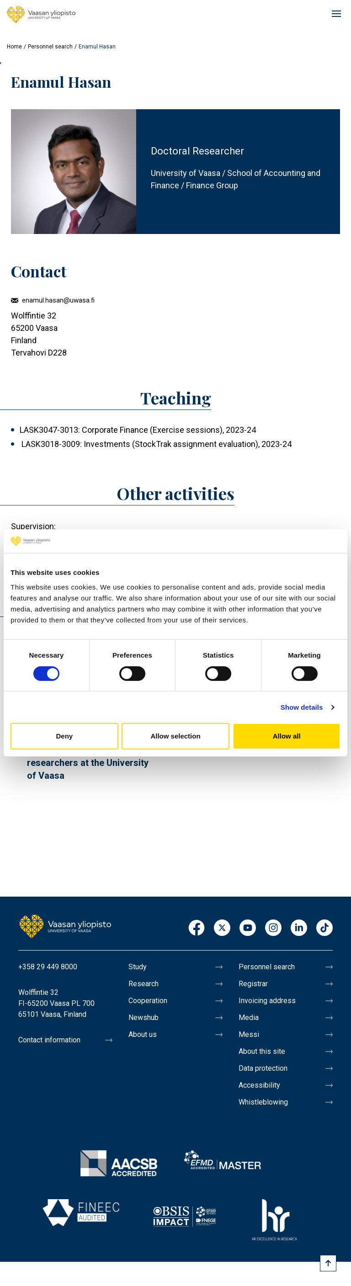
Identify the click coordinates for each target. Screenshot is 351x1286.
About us (142, 1034)
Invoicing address (267, 1000)
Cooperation (147, 1000)
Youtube (247, 928)
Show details (302, 707)
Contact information (49, 1040)
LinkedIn (299, 928)
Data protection (263, 1068)
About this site (262, 1051)
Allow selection (175, 736)
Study (137, 966)
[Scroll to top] (328, 1263)
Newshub (143, 1017)
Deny (64, 736)
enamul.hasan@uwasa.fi (58, 300)
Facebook (196, 928)
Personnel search (50, 46)
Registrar (253, 983)
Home (14, 46)
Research (143, 983)
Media (249, 1017)
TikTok (324, 928)
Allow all (287, 736)
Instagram (273, 928)
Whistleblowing (263, 1102)
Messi (249, 1034)
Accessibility (259, 1085)
